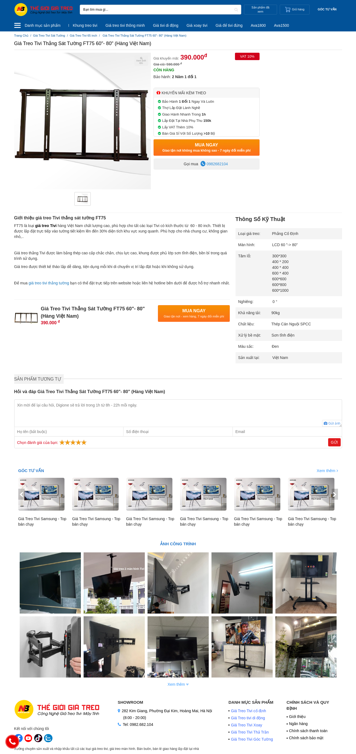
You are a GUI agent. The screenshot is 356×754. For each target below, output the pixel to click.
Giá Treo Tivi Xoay (246, 725)
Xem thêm (327, 470)
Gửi (334, 442)
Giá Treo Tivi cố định (249, 711)
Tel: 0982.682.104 (138, 724)
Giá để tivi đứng (229, 25)
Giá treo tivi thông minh (125, 25)
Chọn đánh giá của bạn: (52, 442)
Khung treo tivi (85, 25)
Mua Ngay (206, 148)
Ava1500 (281, 25)
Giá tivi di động (165, 25)
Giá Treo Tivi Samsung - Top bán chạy (42, 521)
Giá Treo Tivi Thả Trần (250, 732)
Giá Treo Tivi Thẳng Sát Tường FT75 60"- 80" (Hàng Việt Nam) (82, 43)
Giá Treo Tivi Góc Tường (252, 739)
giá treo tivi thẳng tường (49, 283)
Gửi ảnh (332, 423)
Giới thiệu (297, 716)
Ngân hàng (298, 723)
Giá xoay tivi (197, 25)
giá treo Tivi (46, 225)
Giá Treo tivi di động (248, 718)
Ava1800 (258, 25)
